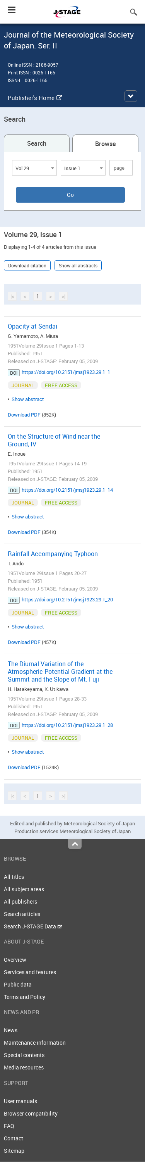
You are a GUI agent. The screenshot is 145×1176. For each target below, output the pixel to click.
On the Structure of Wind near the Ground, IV (54, 440)
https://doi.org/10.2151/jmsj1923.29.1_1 (66, 371)
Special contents (24, 1055)
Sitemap (14, 1150)
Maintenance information (35, 1042)
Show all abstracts (78, 265)
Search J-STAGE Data (33, 926)
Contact (13, 1138)
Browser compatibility (31, 1113)
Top (75, 844)
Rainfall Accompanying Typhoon (53, 553)
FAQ (9, 1126)
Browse (105, 143)
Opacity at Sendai (32, 326)
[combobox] (34, 168)
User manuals (20, 1101)
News (10, 1030)
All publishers (20, 901)
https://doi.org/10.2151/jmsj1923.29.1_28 (67, 724)
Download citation (27, 265)
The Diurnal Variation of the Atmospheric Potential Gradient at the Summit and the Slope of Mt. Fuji (60, 671)
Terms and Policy (24, 996)
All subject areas (24, 889)
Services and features (30, 972)
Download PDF (24, 414)
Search (36, 143)
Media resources (24, 1067)
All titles (14, 876)
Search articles (22, 914)
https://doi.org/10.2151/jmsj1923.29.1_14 (67, 489)
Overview (15, 959)
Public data (18, 984)
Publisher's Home (35, 98)
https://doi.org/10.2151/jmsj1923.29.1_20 (67, 599)
